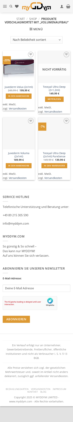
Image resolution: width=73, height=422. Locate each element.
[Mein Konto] (62, 6)
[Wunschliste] (17, 6)
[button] (5, 6)
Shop (33, 19)
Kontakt (32, 391)
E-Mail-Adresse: (36, 284)
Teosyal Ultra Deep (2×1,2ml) (54, 88)
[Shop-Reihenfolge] (36, 40)
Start (20, 19)
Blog (43, 391)
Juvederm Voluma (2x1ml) (18, 155)
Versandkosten (18, 108)
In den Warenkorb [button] (18, 96)
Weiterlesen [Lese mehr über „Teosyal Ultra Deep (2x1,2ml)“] (54, 99)
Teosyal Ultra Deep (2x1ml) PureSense (54, 155)
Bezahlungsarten (17, 389)
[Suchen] (11, 6)
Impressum (59, 389)
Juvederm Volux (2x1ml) (19, 87)
